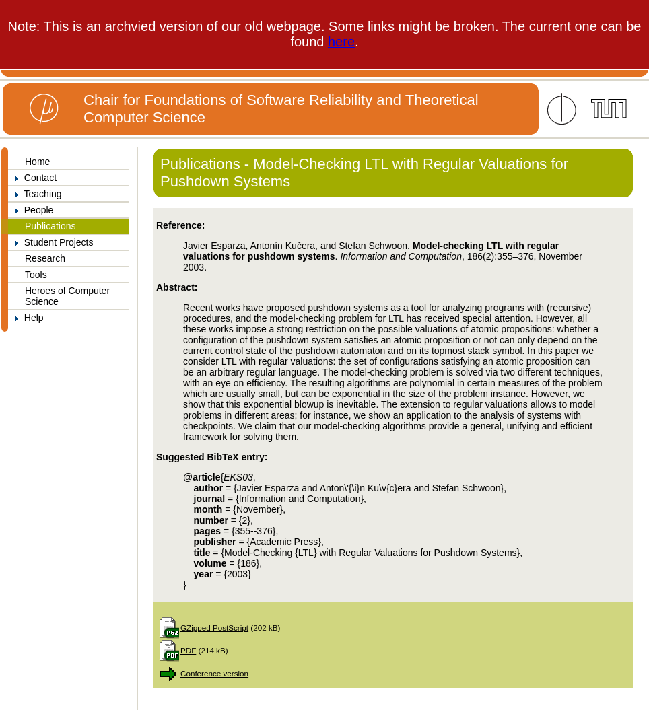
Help (26, 317)
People (30, 210)
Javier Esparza (214, 245)
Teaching (35, 193)
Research (45, 258)
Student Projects (51, 242)
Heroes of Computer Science (67, 296)
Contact (32, 177)
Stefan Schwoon (373, 245)
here (341, 41)
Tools (36, 274)
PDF (188, 650)
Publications (50, 226)
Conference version (214, 673)
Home (37, 161)
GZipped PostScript (214, 627)
